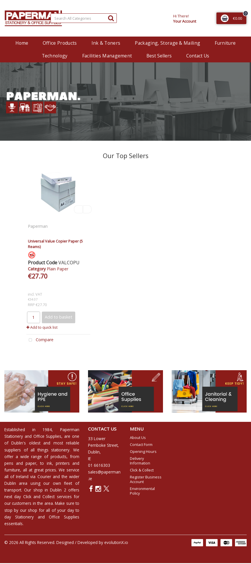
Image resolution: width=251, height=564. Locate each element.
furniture (12, 470)
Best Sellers (159, 56)
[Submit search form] (111, 18)
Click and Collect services (47, 496)
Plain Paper (57, 269)
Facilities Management (107, 56)
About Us (138, 437)
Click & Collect (142, 470)
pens (8, 463)
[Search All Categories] (84, 18)
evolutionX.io (116, 542)
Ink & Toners (106, 43)
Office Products (60, 43)
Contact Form (141, 444)
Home (21, 43)
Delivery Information (140, 461)
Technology (55, 56)
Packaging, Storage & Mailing (167, 43)
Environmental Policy (142, 491)
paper (31, 463)
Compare (40, 340)
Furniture (225, 43)
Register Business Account (146, 479)
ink (49, 463)
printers (63, 463)
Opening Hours (143, 451)
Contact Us (197, 56)
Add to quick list (42, 327)
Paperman (38, 226)
